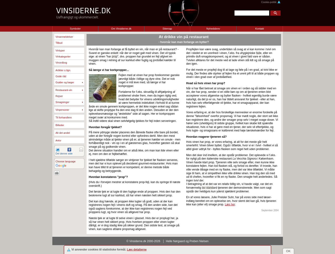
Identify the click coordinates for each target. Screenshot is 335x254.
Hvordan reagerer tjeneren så (205, 136)
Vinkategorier (63, 56)
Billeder (60, 125)
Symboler (75, 28)
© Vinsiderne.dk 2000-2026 (143, 241)
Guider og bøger (65, 82)
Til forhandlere (64, 117)
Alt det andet (63, 132)
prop (114, 56)
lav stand (207, 187)
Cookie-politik (270, 2)
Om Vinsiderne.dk (121, 28)
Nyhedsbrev (213, 28)
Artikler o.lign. (63, 70)
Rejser (59, 96)
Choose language (66, 161)
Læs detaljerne (137, 249)
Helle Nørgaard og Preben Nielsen (187, 241)
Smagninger (62, 102)
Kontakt (259, 28)
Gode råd (61, 76)
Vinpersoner (62, 109)
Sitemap (167, 28)
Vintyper (60, 50)
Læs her (230, 204)
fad (258, 53)
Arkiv (58, 140)
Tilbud (59, 42)
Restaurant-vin (64, 90)
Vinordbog (61, 62)
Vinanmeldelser (64, 36)
